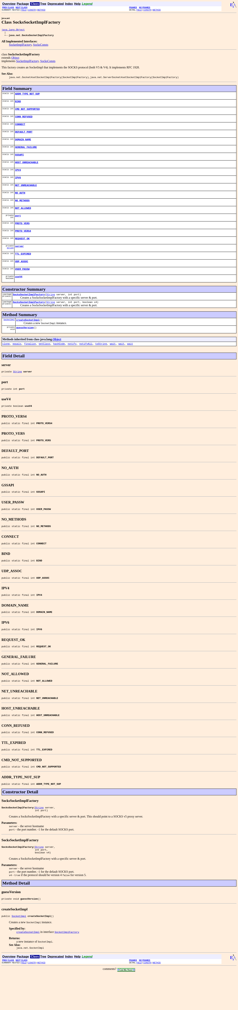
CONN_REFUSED (24, 120)
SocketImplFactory (20, 46)
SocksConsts (40, 46)
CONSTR (32, 10)
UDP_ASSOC (21, 275)
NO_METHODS (22, 210)
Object (15, 59)
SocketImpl (9, 336)
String (10, 261)
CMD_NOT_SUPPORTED (27, 112)
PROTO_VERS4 (23, 243)
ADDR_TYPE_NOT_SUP (27, 96)
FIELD (23, 10)
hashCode (59, 362)
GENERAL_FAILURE (26, 153)
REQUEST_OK (22, 251)
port (18, 226)
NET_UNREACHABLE (26, 194)
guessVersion (25, 345)
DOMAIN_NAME (23, 145)
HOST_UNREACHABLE (26, 169)
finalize (30, 362)
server (19, 259)
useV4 (18, 292)
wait (112, 362)
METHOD (41, 10)
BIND (18, 104)
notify (72, 362)
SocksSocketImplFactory (29, 310)
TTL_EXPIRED (23, 267)
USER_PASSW (22, 284)
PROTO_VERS (22, 235)
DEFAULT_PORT (24, 136)
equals (17, 362)
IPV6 (18, 186)
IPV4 (18, 177)
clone (6, 362)
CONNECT (20, 128)
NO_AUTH (20, 202)
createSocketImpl (27, 337)
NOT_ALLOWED (23, 218)
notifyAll (85, 362)
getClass (44, 362)
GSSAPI (19, 161)
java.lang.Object (13, 30)
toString (101, 362)
